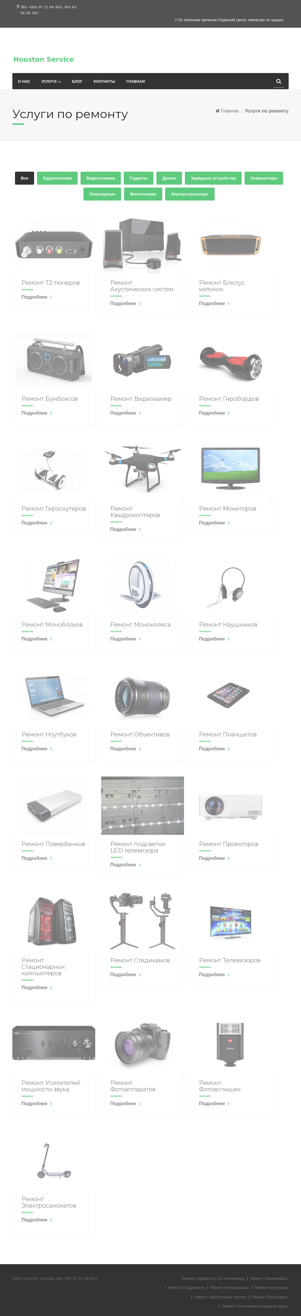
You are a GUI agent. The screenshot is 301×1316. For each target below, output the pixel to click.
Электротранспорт (190, 194)
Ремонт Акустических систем (220, 1297)
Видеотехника (100, 178)
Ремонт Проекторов (269, 1297)
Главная (135, 81)
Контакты (104, 81)
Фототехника (143, 194)
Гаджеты (139, 178)
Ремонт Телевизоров (268, 1278)
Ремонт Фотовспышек (229, 1287)
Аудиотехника (57, 178)
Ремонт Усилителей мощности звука (254, 1306)
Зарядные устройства (213, 178)
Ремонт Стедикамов (186, 1287)
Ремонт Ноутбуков (271, 1287)
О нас (24, 81)
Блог (77, 81)
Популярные (102, 194)
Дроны (169, 178)
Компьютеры (263, 178)
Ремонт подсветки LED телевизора (213, 1278)
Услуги (48, 81)
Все (25, 178)
